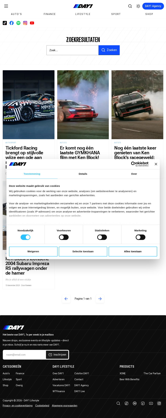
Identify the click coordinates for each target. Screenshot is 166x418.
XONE (123, 373)
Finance (50, 14)
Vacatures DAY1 (61, 385)
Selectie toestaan (82, 251)
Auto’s (16, 14)
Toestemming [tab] (32, 173)
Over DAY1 (58, 373)
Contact (78, 379)
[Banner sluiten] (156, 164)
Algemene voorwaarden (64, 405)
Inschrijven (57, 355)
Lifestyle (83, 14)
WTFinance (59, 391)
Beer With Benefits (129, 379)
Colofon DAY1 (81, 373)
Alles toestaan (132, 251)
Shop (149, 14)
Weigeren (33, 251)
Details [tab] (83, 173)
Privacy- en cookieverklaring (18, 405)
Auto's (6, 373)
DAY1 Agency (153, 6)
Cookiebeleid (42, 405)
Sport (116, 14)
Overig (19, 385)
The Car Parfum (152, 373)
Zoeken (109, 50)
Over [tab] (134, 173)
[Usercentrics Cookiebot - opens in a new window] (133, 164)
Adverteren (59, 379)
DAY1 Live (79, 391)
